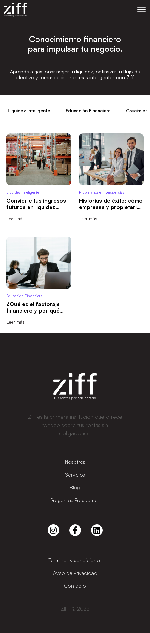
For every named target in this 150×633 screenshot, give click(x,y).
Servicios (75, 474)
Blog (75, 487)
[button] (141, 9)
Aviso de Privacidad (75, 573)
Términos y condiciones (75, 560)
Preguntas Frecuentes (75, 500)
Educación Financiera (88, 110)
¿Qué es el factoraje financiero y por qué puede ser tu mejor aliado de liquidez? (33, 314)
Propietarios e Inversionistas (101, 192)
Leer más (16, 218)
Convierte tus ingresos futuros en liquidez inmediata (36, 207)
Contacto (75, 586)
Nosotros (75, 462)
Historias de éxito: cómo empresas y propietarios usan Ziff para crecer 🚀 (111, 207)
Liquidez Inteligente (29, 110)
